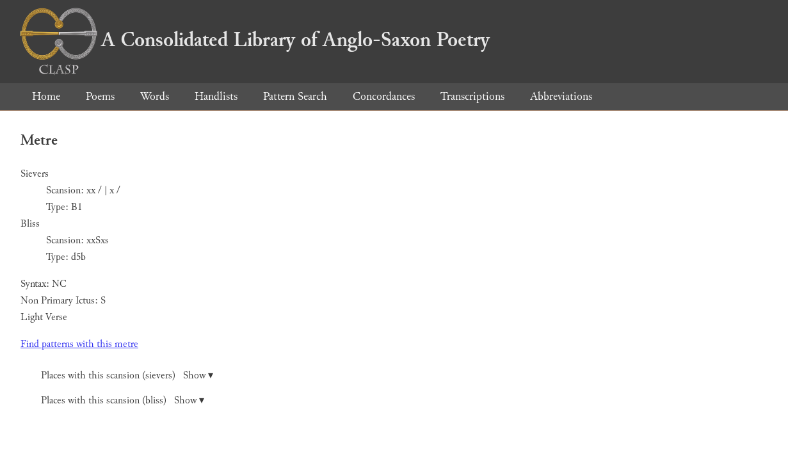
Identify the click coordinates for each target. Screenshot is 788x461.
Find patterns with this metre (79, 344)
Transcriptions (472, 96)
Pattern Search (295, 96)
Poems (100, 96)
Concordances (384, 96)
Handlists (216, 96)
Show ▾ (198, 375)
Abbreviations (561, 96)
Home (46, 96)
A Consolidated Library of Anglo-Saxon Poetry (255, 39)
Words (154, 96)
